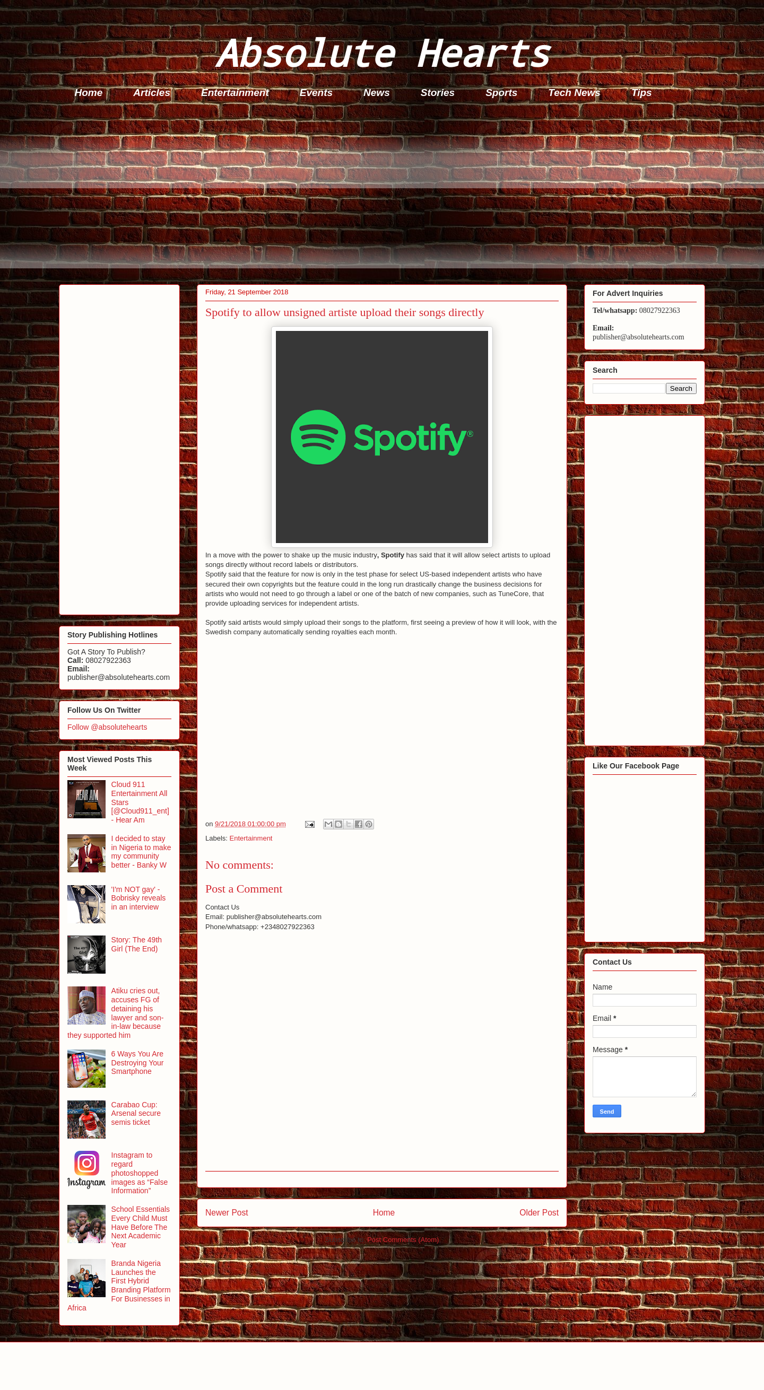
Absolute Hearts (382, 52)
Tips (641, 92)
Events (316, 92)
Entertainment (235, 92)
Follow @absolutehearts (107, 727)
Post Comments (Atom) (403, 1240)
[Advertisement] (377, 194)
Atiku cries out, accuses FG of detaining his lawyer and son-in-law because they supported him (115, 1012)
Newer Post (226, 1212)
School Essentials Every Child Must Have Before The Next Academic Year (140, 1227)
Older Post (539, 1212)
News (376, 92)
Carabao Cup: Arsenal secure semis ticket (136, 1113)
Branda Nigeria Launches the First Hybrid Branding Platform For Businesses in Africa (119, 1285)
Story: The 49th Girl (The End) (136, 944)
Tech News (574, 92)
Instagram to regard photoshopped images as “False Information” (139, 1173)
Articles (151, 92)
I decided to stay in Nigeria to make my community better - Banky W (141, 851)
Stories (438, 92)
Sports (501, 92)
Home (89, 92)
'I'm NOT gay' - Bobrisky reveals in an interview (138, 898)
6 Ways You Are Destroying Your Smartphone (137, 1063)
